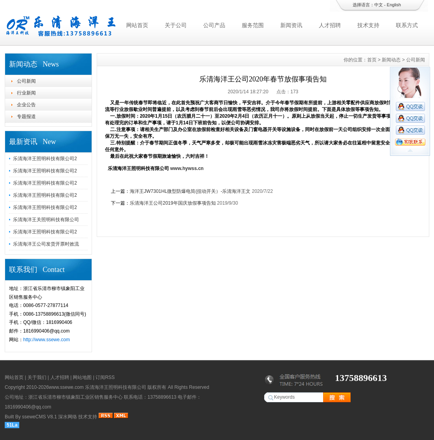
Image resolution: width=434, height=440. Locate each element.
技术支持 (368, 25)
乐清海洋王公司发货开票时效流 (46, 244)
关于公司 (176, 25)
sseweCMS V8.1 (39, 417)
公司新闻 (26, 81)
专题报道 (26, 116)
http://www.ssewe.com (46, 339)
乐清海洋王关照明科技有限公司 (46, 219)
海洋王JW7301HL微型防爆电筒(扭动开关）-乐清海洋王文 (190, 191)
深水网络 (67, 417)
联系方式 (407, 25)
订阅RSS (105, 377)
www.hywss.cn (187, 168)
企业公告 (26, 104)
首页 (372, 60)
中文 (378, 4)
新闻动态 (391, 60)
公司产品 (214, 25)
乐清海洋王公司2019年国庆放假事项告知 (173, 203)
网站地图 (82, 377)
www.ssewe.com (66, 387)
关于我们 (37, 377)
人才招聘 (330, 25)
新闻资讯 (291, 25)
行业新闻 (26, 93)
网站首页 (137, 25)
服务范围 (253, 25)
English (394, 4)
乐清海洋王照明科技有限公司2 (45, 158)
